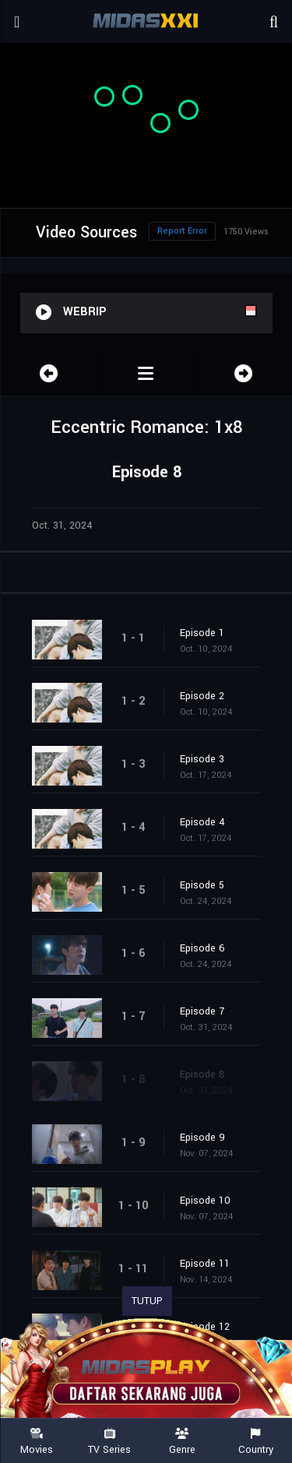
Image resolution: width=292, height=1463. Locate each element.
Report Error (182, 231)
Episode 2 (202, 696)
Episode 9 (202, 1138)
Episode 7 (202, 1011)
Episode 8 (202, 1074)
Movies (36, 1441)
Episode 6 (202, 948)
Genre (183, 1441)
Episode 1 (202, 633)
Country (255, 1441)
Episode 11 (205, 1264)
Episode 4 (202, 822)
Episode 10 (205, 1201)
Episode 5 (202, 885)
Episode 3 (202, 759)
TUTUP (147, 1301)
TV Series (109, 1441)
